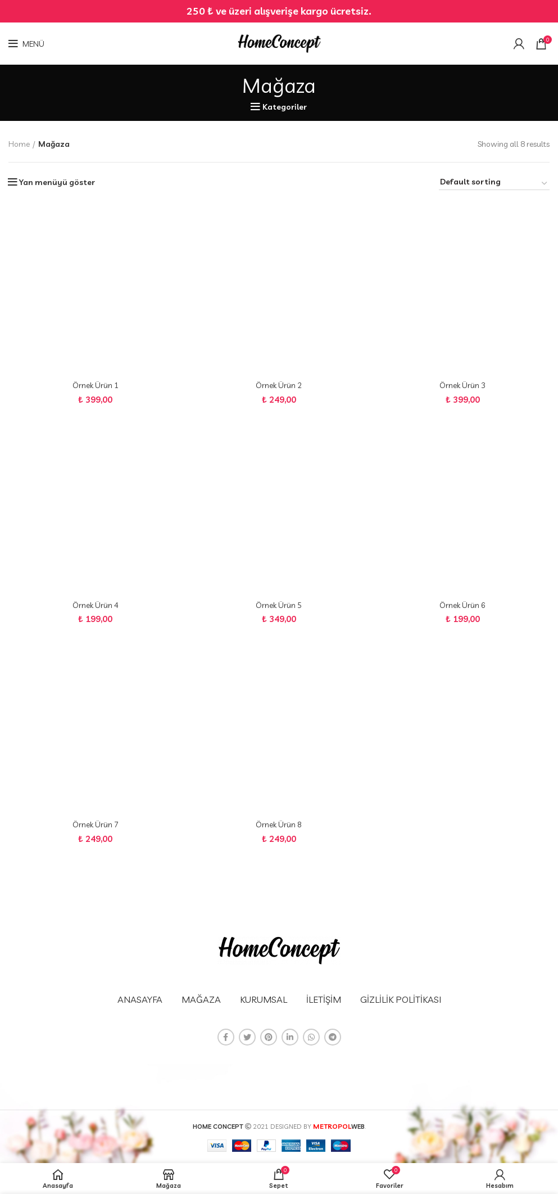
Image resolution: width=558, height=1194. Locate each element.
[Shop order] (494, 183)
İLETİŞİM (323, 999)
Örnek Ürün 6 (463, 606)
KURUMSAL (263, 999)
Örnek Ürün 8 (279, 826)
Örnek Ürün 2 (279, 386)
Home (19, 144)
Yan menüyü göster (57, 182)
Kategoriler (284, 107)
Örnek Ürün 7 (95, 826)
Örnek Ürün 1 (95, 386)
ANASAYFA (139, 999)
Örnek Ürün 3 (463, 386)
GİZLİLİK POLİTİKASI (400, 999)
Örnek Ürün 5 (279, 606)
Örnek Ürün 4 (95, 606)
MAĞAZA (201, 999)
